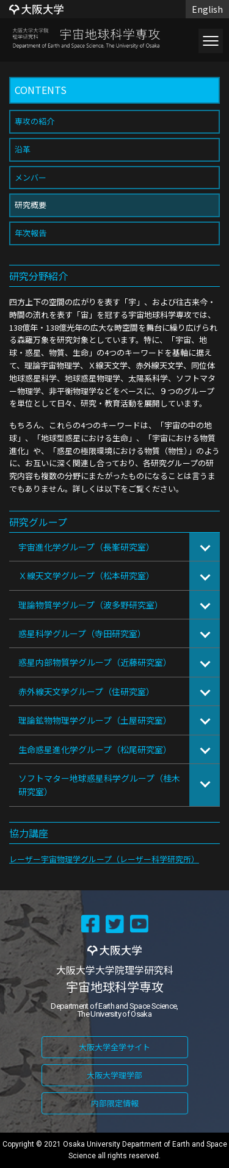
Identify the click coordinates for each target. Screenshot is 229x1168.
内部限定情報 (115, 1103)
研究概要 (30, 205)
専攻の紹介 (34, 121)
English (207, 9)
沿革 (23, 149)
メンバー (30, 177)
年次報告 (30, 233)
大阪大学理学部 (114, 1075)
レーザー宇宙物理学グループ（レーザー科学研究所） (104, 859)
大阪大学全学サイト (114, 1047)
